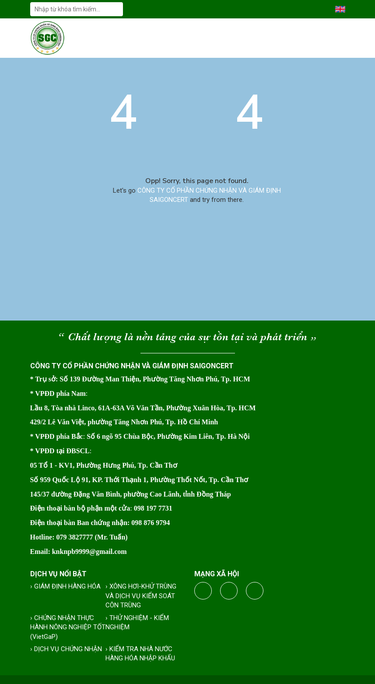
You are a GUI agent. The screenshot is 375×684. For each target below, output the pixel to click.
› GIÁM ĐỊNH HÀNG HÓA (65, 586)
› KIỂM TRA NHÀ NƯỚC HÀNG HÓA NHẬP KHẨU (140, 653)
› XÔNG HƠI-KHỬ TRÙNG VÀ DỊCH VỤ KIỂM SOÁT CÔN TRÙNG (140, 595)
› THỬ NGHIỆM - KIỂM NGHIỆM (137, 622)
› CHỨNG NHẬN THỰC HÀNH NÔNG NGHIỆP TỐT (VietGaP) (67, 627)
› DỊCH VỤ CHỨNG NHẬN (66, 649)
